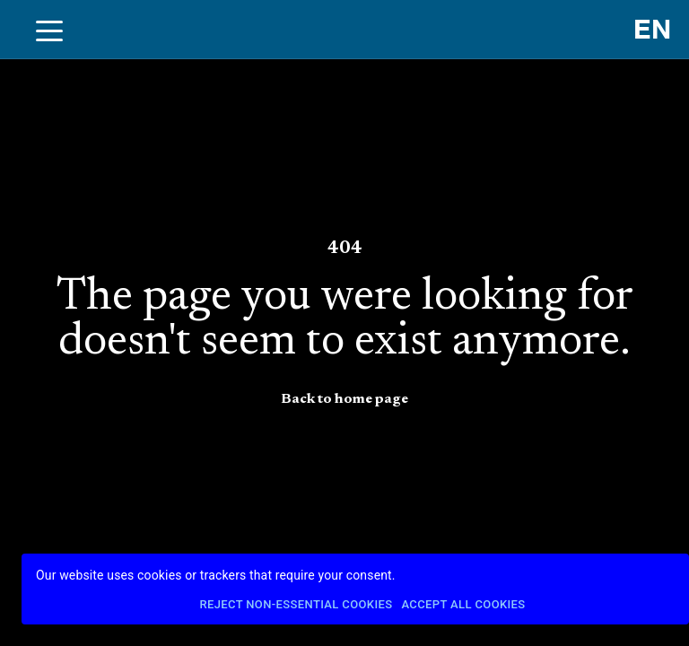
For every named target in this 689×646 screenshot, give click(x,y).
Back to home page (344, 399)
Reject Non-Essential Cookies (296, 605)
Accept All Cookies (463, 605)
